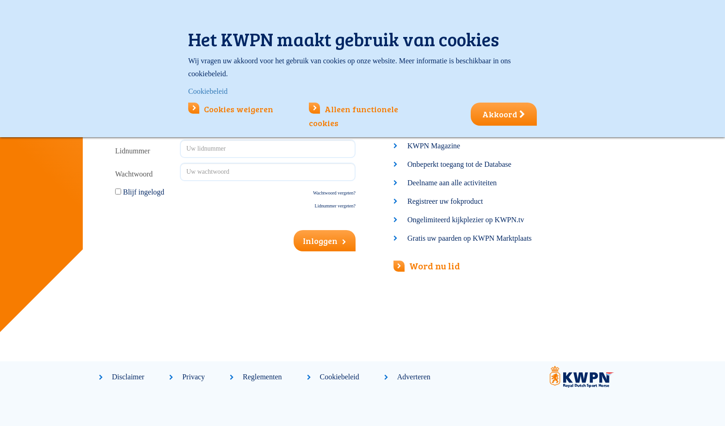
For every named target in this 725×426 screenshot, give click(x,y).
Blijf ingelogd (143, 192)
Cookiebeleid (339, 377)
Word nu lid (426, 265)
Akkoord (503, 114)
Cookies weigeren (230, 109)
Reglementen (262, 377)
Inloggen (324, 240)
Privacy (193, 377)
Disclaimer (128, 377)
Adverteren (413, 377)
